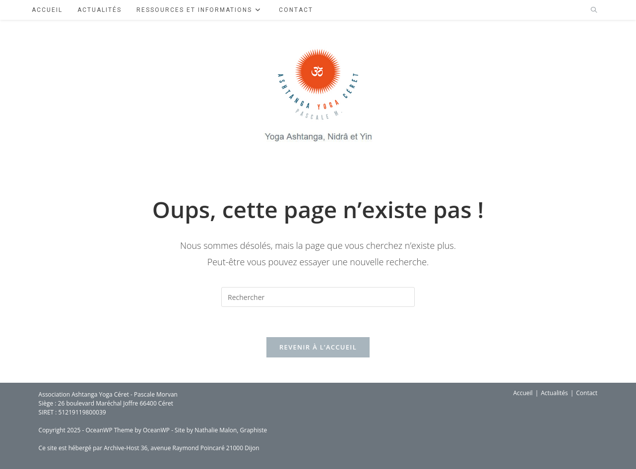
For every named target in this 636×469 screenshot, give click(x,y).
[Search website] (594, 10)
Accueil (522, 393)
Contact (586, 393)
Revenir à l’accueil (318, 347)
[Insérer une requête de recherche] (318, 297)
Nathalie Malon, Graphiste (230, 430)
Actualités (554, 393)
